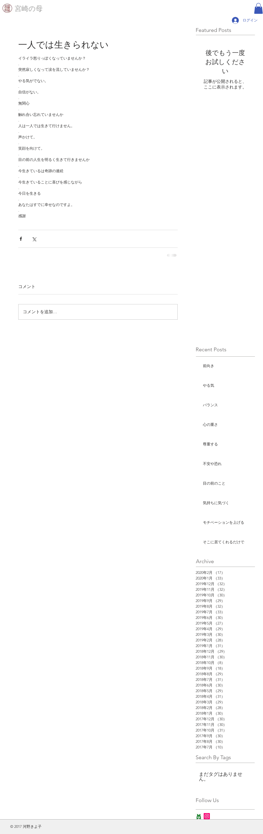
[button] (258, 8)
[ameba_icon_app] (199, 816)
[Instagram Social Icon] (207, 816)
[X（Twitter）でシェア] (33, 238)
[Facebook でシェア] (20, 238)
